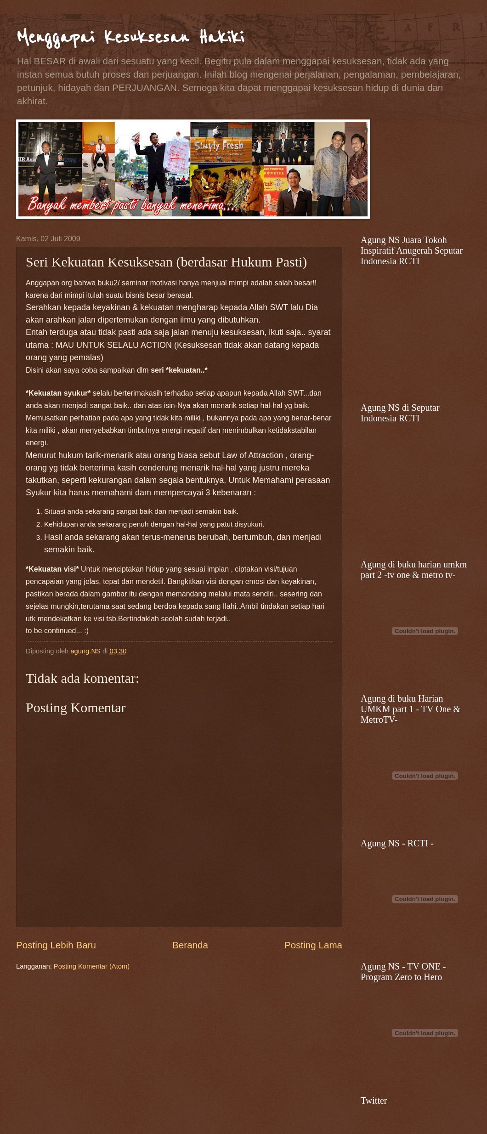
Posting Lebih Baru (56, 945)
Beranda (190, 945)
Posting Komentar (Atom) (92, 966)
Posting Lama (313, 945)
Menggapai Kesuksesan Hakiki (130, 37)
